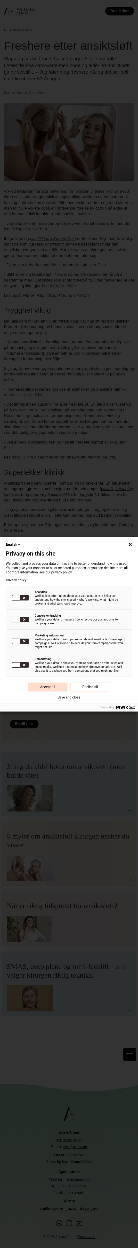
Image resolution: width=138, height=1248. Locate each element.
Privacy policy (16, 580)
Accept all (47, 687)
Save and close (69, 697)
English (13, 544)
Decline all (90, 687)
